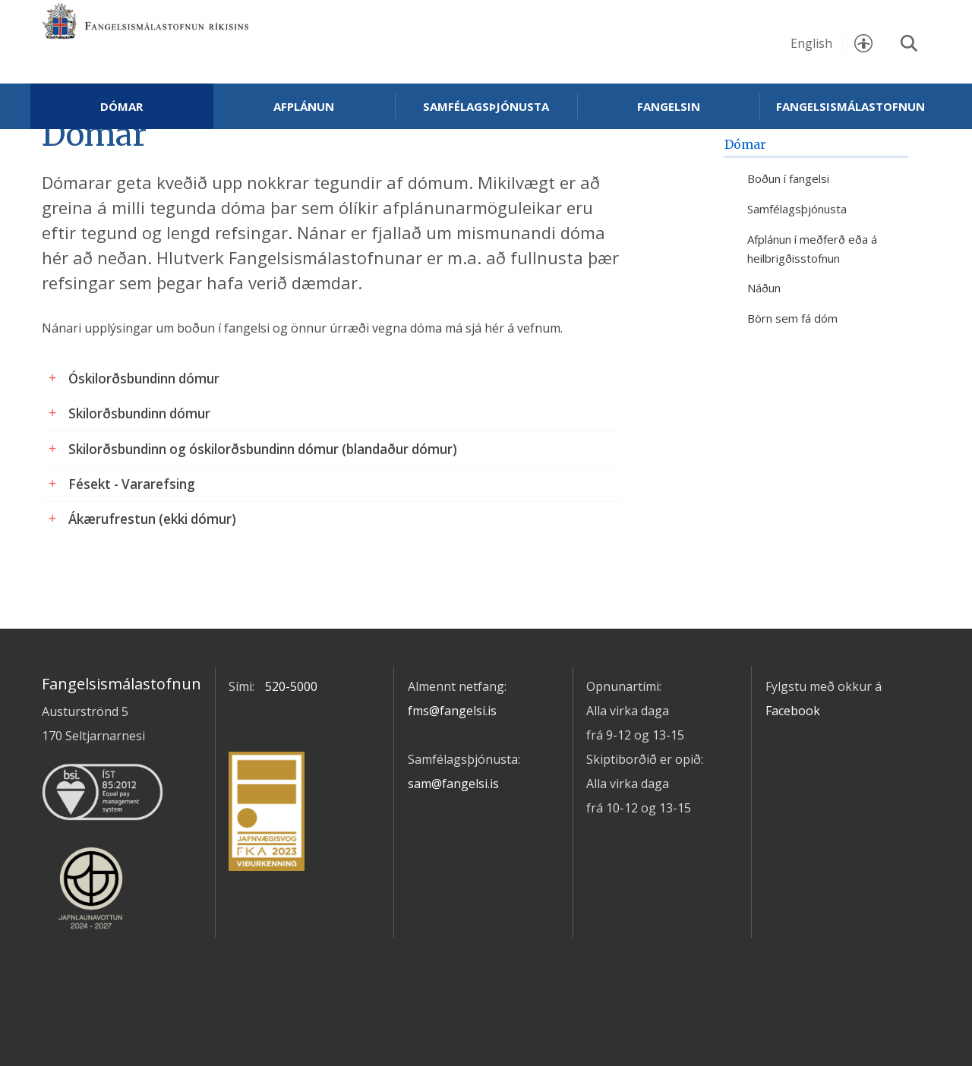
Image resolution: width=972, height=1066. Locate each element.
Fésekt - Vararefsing (131, 536)
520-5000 (291, 738)
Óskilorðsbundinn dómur (143, 431)
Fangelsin (668, 106)
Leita (909, 43)
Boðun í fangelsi (788, 231)
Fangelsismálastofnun (194, 39)
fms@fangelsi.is (452, 763)
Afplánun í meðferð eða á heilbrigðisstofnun (812, 301)
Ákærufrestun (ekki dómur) (152, 572)
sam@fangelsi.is (453, 836)
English (811, 43)
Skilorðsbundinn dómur (139, 466)
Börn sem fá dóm (792, 370)
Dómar (121, 106)
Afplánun (303, 106)
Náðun (764, 340)
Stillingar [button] (863, 43)
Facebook (792, 763)
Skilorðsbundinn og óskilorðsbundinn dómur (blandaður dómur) (262, 501)
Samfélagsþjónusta (486, 106)
